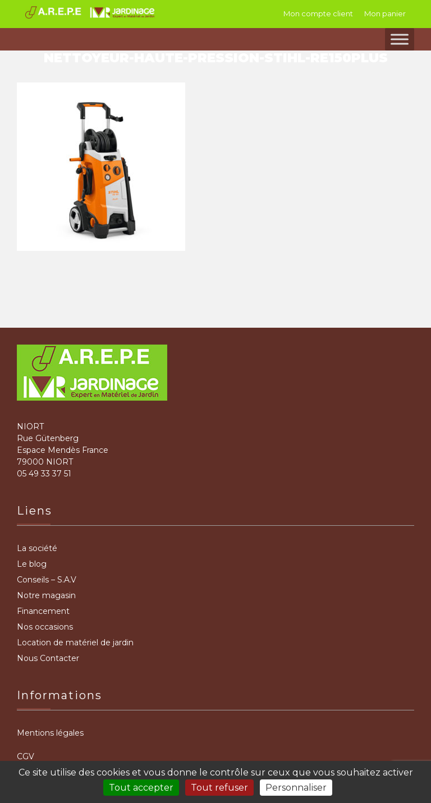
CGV (25, 756)
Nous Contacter (48, 658)
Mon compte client (318, 13)
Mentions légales (50, 733)
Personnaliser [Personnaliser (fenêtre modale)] (296, 787)
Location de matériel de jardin (75, 642)
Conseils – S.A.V (46, 580)
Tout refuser (219, 787)
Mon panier (385, 13)
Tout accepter (141, 787)
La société (37, 548)
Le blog (32, 564)
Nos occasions (45, 627)
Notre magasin (46, 595)
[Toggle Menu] (400, 39)
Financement (43, 611)
